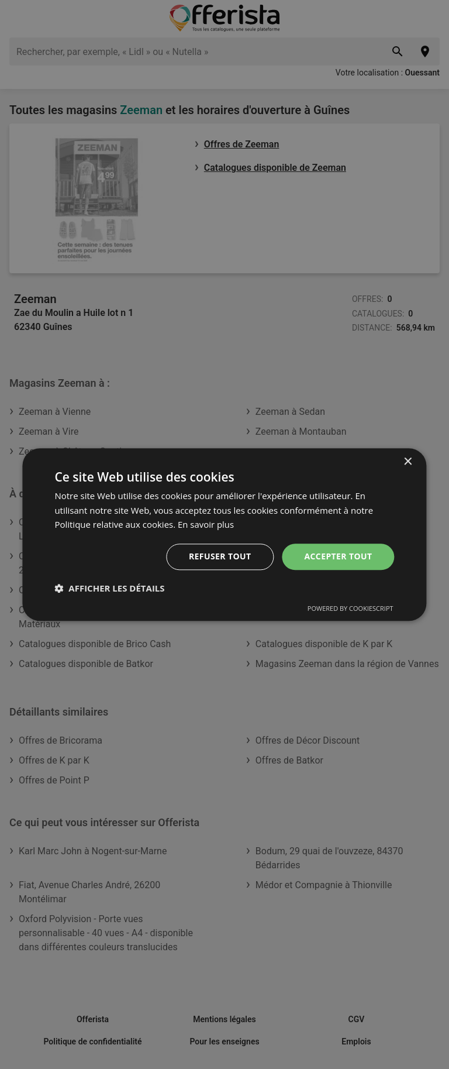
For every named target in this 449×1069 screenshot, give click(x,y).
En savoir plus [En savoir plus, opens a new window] (206, 525)
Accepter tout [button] (338, 556)
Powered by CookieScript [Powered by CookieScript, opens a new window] (350, 608)
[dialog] (224, 534)
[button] (109, 588)
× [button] (407, 462)
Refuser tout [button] (220, 556)
